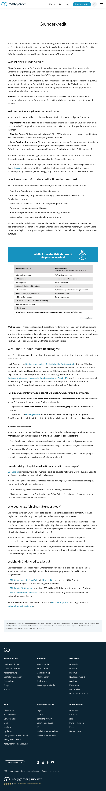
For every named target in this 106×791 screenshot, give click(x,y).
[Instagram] (42, 762)
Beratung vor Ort (44, 718)
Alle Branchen (43, 677)
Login (68, 4)
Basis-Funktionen (11, 664)
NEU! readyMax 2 (77, 677)
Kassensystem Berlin (46, 685)
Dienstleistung (43, 672)
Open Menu (102, 4)
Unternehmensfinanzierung (20, 606)
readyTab (73, 668)
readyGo (73, 672)
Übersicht (73, 664)
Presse (72, 727)
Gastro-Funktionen (12, 668)
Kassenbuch (9, 681)
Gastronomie (43, 664)
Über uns (73, 710)
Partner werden (76, 723)
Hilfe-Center (9, 710)
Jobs (71, 718)
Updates (8, 731)
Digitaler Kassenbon (13, 677)
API (38, 727)
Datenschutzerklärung (30, 771)
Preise (7, 689)
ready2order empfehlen (47, 731)
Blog (6, 723)
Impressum (14, 771)
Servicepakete (10, 718)
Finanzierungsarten (60, 602)
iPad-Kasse (74, 685)
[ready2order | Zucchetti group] (23, 779)
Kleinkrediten (48, 580)
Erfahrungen (42, 681)
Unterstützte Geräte (78, 693)
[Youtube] (52, 762)
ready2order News (12, 739)
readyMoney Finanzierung (16, 743)
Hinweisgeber (75, 731)
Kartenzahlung (10, 672)
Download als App (45, 723)
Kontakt (52, 4)
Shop (61, 4)
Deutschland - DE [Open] (16, 762)
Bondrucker (74, 689)
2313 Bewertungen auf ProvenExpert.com (27, 783)
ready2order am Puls (46, 735)
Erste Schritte (10, 714)
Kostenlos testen (82, 4)
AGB (5, 771)
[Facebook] (47, 762)
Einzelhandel (42, 668)
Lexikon (7, 727)
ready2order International (16, 735)
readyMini (73, 681)
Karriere (73, 714)
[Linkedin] (38, 762)
